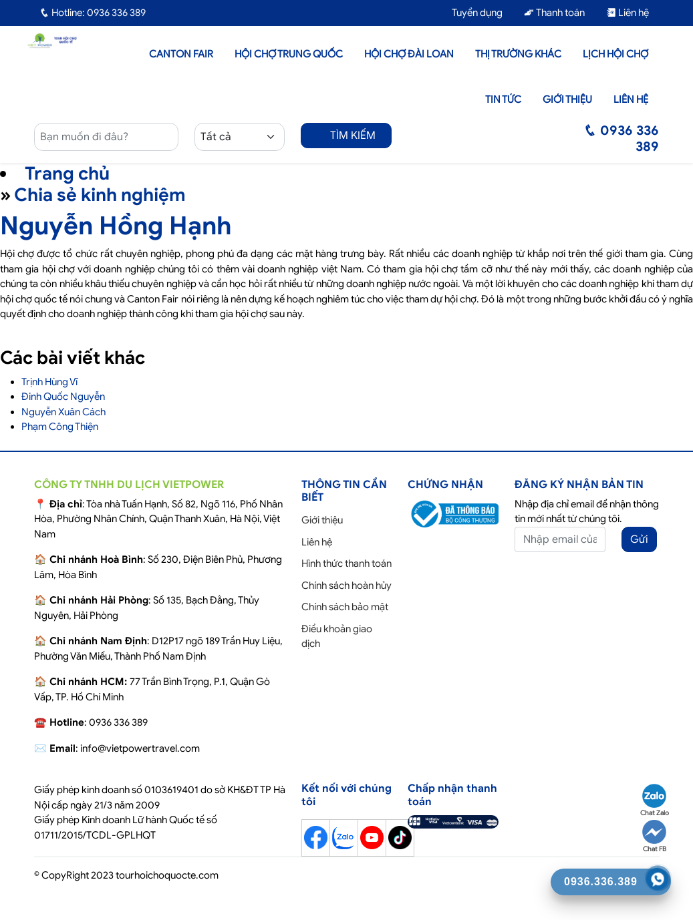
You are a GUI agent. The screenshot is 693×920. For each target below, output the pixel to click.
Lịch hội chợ (615, 54)
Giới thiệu (567, 99)
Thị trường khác (518, 54)
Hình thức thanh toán (346, 563)
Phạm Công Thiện (59, 427)
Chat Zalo (654, 800)
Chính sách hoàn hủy (346, 586)
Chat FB (654, 836)
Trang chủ (67, 173)
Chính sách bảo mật (344, 607)
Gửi (639, 539)
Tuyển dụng (471, 13)
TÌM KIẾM (346, 135)
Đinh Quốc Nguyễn (63, 397)
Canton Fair (181, 54)
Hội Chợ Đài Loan (409, 54)
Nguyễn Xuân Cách (63, 412)
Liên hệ (627, 13)
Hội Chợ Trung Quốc (289, 54)
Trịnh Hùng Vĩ (49, 382)
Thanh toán (554, 13)
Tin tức (503, 99)
